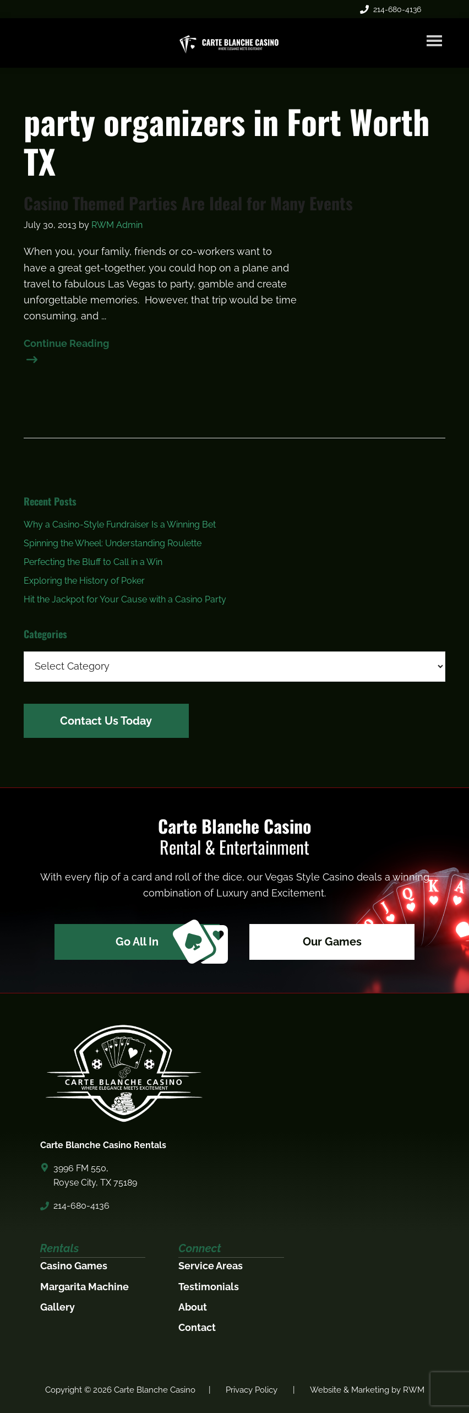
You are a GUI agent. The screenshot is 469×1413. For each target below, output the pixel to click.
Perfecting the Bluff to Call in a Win (93, 562)
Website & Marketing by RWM (367, 1390)
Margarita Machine (84, 1286)
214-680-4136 (390, 9)
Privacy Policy (251, 1390)
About (192, 1307)
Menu (434, 40)
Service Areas (210, 1265)
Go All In (168, 942)
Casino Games (73, 1265)
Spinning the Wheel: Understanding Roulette (112, 543)
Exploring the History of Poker (84, 580)
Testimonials (208, 1286)
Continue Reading (66, 345)
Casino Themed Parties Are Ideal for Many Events (188, 203)
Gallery (57, 1307)
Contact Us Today (106, 720)
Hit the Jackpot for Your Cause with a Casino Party (125, 599)
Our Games (332, 941)
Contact (197, 1327)
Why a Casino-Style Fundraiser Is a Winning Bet (120, 524)
